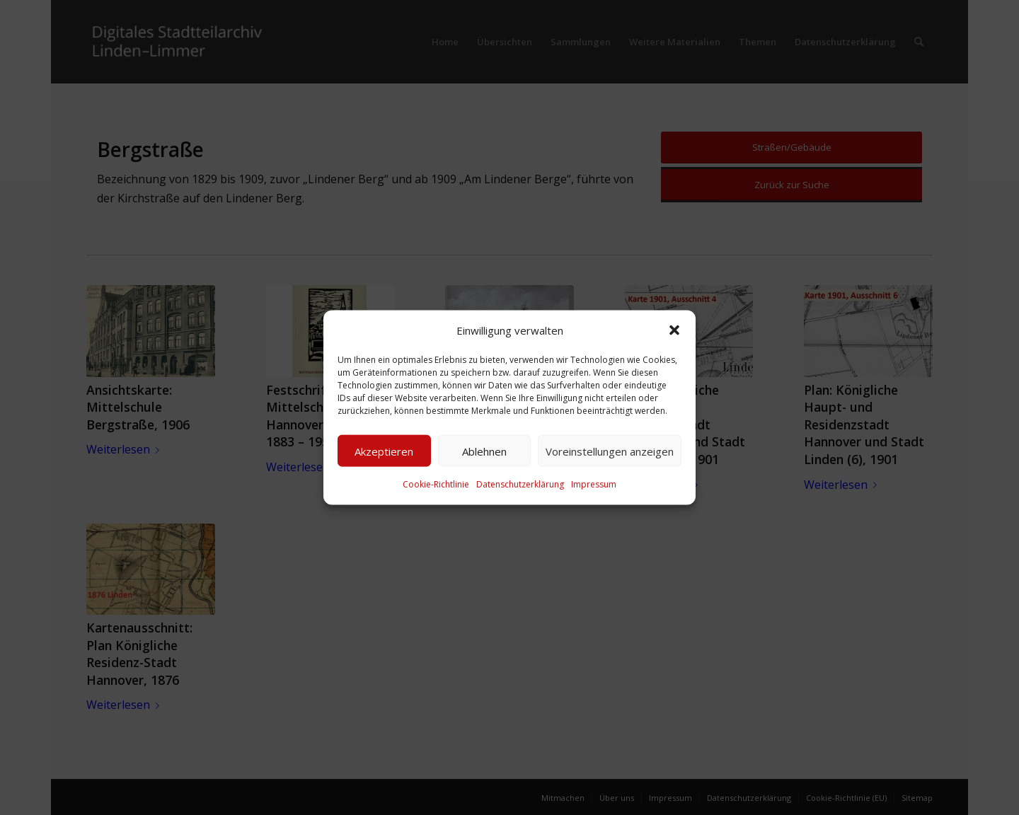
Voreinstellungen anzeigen (610, 451)
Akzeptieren (384, 451)
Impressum (593, 484)
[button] (674, 330)
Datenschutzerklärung (520, 484)
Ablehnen (484, 451)
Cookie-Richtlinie (436, 484)
